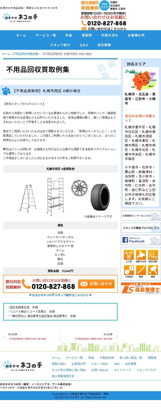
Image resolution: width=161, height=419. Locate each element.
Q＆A (84, 44)
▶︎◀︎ (60, 295)
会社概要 (104, 44)
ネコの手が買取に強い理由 (69, 370)
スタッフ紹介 (60, 44)
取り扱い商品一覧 (131, 357)
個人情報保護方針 (63, 376)
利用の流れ (109, 35)
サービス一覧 (46, 35)
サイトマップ (122, 370)
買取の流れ (59, 363)
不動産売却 (107, 357)
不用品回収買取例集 (26, 53)
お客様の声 (136, 35)
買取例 (87, 35)
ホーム (21, 35)
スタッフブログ (146, 370)
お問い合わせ (99, 370)
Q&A (116, 363)
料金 (69, 35)
